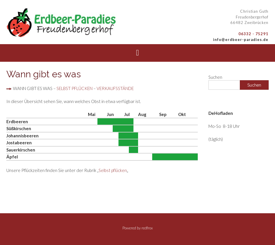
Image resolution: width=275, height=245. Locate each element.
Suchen (215, 77)
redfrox (147, 228)
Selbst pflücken (113, 170)
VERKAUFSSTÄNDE (115, 88)
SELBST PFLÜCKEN (74, 88)
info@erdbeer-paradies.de (240, 39)
